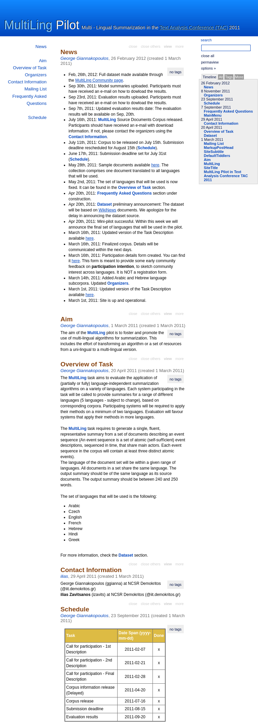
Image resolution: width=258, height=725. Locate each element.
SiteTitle (211, 168)
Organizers (36, 74)
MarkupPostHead (218, 148)
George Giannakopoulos (84, 58)
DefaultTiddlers (217, 156)
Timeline (209, 77)
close (133, 46)
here (155, 165)
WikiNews (107, 210)
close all (207, 56)
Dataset (210, 135)
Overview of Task (29, 67)
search (206, 40)
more (179, 46)
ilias (64, 576)
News (41, 46)
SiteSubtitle (214, 152)
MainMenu (213, 115)
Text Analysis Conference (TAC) (194, 27)
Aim (43, 60)
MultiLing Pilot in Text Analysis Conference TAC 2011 (226, 176)
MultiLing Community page (99, 80)
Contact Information (27, 81)
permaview (210, 62)
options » (208, 68)
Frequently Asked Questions (228, 111)
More (239, 77)
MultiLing (28, 25)
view (168, 46)
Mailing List (36, 88)
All (221, 77)
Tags (229, 77)
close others (150, 46)
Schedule (37, 117)
